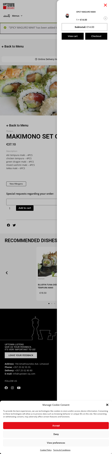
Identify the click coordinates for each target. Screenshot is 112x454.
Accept (56, 425)
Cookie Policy (46, 450)
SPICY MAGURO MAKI (86, 11)
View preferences (56, 442)
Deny (56, 434)
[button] (107, 404)
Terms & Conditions (61, 450)
